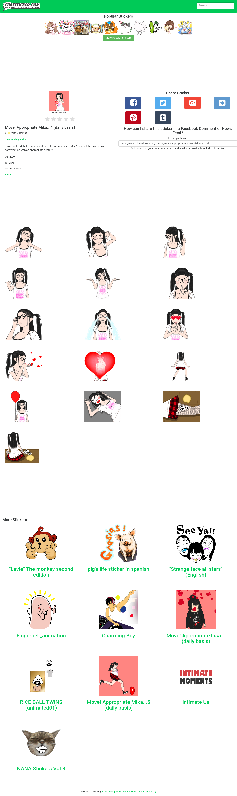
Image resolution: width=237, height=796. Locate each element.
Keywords (123, 791)
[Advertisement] (99, 68)
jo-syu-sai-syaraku (15, 139)
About (104, 791)
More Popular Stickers (119, 37)
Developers (113, 791)
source (8, 174)
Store (139, 791)
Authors (133, 791)
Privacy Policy (149, 791)
